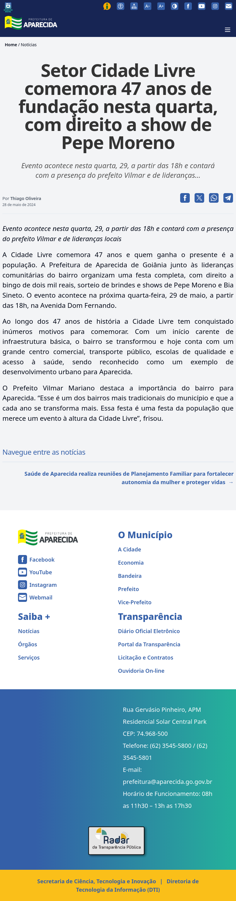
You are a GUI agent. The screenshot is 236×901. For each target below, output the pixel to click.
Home (11, 44)
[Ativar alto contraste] (174, 6)
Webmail (41, 597)
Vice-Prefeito (135, 602)
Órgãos (27, 644)
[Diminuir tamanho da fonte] (147, 6)
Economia (131, 562)
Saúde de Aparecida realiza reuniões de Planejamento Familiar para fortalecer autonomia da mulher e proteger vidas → (129, 478)
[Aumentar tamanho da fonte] (161, 6)
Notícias (29, 44)
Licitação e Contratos (145, 657)
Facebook (42, 559)
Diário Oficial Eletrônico (149, 631)
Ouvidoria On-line (141, 670)
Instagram (43, 584)
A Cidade (129, 549)
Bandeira (130, 575)
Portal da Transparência (149, 644)
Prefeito (128, 589)
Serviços (29, 657)
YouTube (40, 572)
